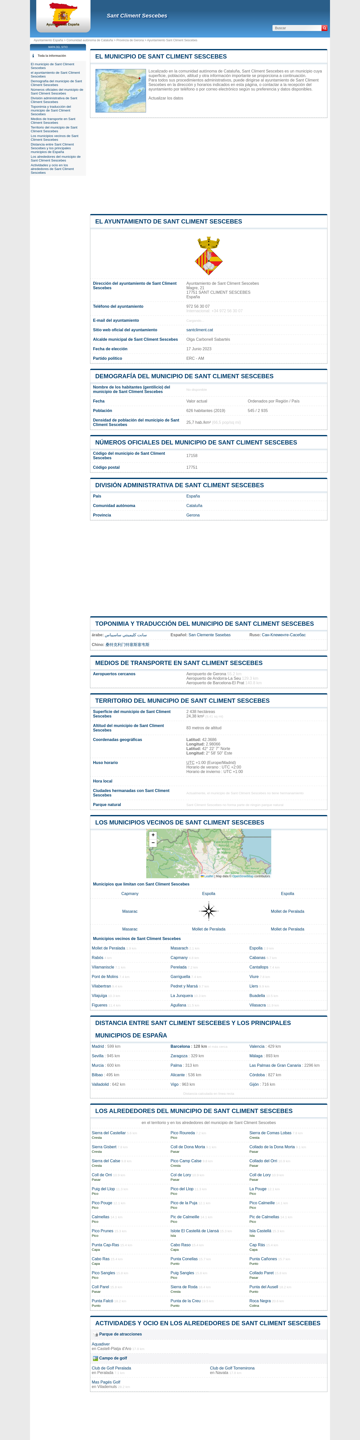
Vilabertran (101, 986)
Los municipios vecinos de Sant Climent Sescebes (179, 822)
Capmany (129, 894)
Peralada (105, 1372)
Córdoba (257, 1075)
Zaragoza (179, 1056)
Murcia (98, 1065)
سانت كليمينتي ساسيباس (126, 635)
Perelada (178, 967)
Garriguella (180, 976)
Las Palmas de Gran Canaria (275, 1065)
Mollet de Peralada (287, 911)
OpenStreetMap (243, 876)
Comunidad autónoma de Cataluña (89, 40)
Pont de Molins (105, 976)
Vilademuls (107, 1386)
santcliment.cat (199, 330)
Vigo (174, 1084)
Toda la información (52, 56)
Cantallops (259, 967)
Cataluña (194, 506)
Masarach (179, 948)
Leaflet (207, 876)
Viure (254, 976)
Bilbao (97, 1075)
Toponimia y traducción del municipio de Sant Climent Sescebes (204, 623)
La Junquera (181, 996)
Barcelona (180, 1046)
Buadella (257, 996)
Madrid (98, 1046)
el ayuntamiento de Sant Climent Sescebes (168, 221)
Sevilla (98, 1056)
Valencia (257, 1046)
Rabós (97, 958)
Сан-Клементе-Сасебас (284, 635)
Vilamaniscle (103, 967)
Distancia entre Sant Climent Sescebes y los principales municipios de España (52, 148)
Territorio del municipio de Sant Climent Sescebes (182, 700)
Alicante (177, 1075)
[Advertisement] (209, 166)
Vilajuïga (99, 996)
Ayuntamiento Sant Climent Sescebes (172, 40)
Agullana (178, 1005)
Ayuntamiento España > (50, 40)
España (193, 496)
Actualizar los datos (165, 98)
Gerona (193, 515)
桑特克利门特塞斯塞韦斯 (128, 644)
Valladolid (100, 1084)
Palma (176, 1065)
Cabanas (258, 958)
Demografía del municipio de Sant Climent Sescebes (184, 376)
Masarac (130, 911)
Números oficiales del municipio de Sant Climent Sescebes (196, 442)
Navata (222, 1372)
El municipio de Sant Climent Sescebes (161, 56)
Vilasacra (258, 1005)
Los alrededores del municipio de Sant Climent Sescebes (193, 1111)
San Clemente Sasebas (209, 635)
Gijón (254, 1084)
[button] (153, 836)
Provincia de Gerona (130, 40)
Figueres (99, 1005)
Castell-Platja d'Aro (114, 1348)
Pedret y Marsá (184, 986)
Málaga (256, 1056)
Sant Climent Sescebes (137, 15)
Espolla (208, 894)
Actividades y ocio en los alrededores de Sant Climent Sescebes (207, 1323)
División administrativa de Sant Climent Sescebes (179, 485)
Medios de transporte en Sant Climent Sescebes (178, 663)
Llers (254, 986)
